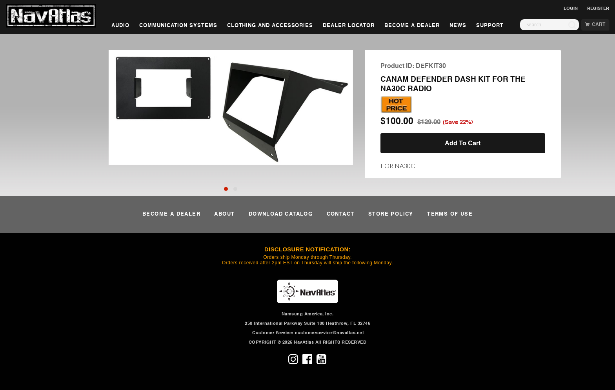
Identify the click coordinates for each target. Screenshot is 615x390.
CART (595, 24)
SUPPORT (490, 25)
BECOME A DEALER (412, 25)
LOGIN (571, 8)
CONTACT (341, 214)
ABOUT (224, 214)
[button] (226, 189)
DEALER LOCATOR (349, 25)
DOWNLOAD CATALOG (281, 214)
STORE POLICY (390, 214)
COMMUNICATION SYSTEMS (178, 25)
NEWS (457, 25)
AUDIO (120, 25)
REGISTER (598, 8)
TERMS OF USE (450, 214)
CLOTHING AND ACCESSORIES (270, 25)
